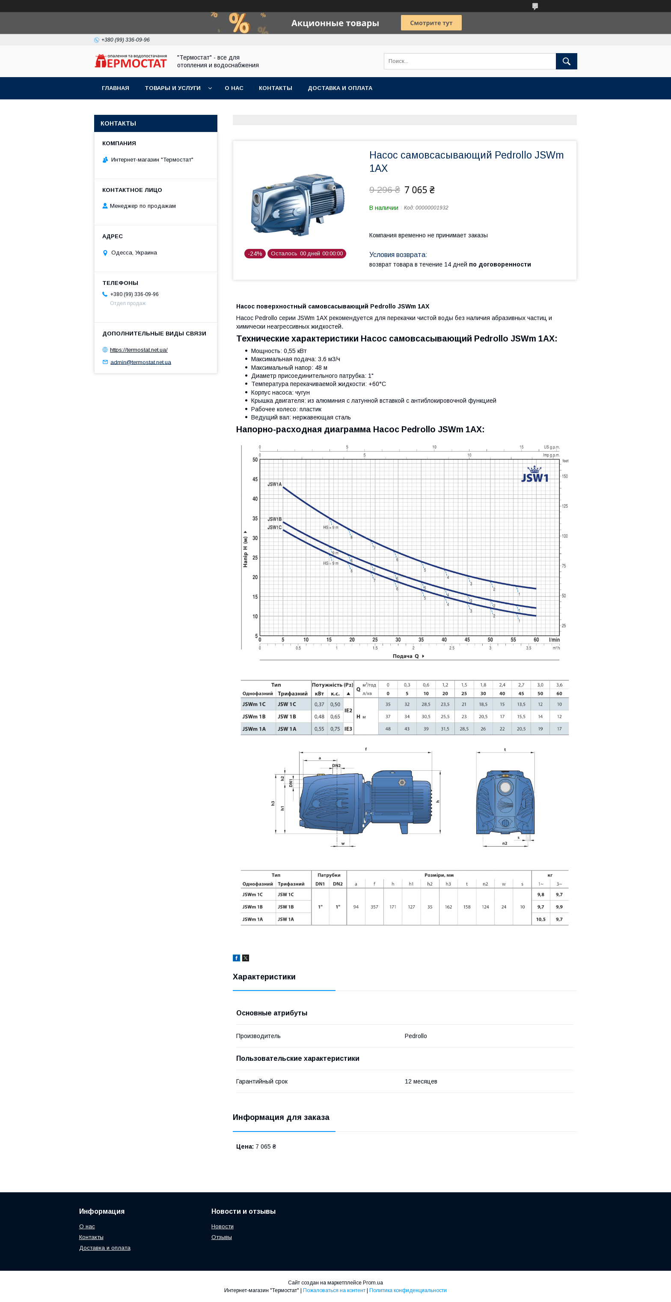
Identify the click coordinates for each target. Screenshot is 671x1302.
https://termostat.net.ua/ (139, 350)
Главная (115, 88)
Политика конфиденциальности (408, 1290)
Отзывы (221, 1237)
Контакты (275, 88)
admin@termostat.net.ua (140, 362)
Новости (222, 1226)
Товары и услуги (173, 88)
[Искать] (566, 61)
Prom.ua (373, 1283)
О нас (234, 88)
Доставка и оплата (340, 88)
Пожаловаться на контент (334, 1290)
